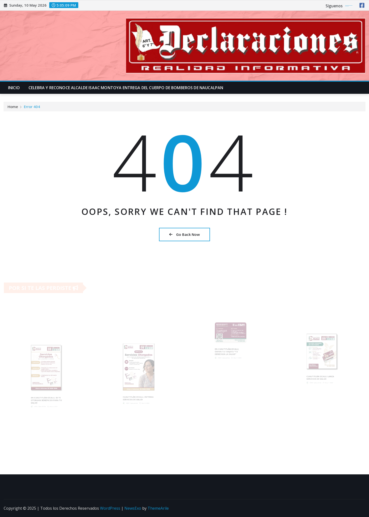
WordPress (110, 508)
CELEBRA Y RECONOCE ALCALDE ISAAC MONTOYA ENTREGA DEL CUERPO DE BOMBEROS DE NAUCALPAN (126, 87)
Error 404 (32, 107)
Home (13, 107)
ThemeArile (158, 508)
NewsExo (132, 508)
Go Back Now (184, 234)
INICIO (14, 87)
